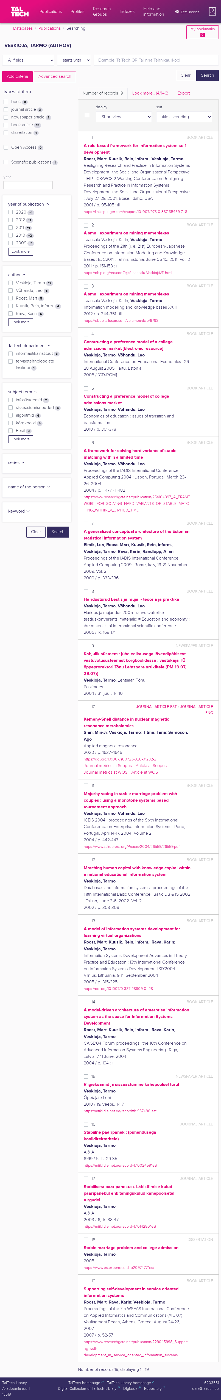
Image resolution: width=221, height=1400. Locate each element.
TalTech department (29, 345)
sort (159, 107)
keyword (19, 511)
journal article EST (156, 706)
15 (93, 1076)
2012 (24, 220)
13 (93, 921)
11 (92, 785)
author (17, 275)
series (16, 462)
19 (93, 1281)
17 (93, 1179)
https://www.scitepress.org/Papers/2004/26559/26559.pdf (132, 846)
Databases (23, 28)
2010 (25, 235)
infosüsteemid (32, 400)
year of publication (28, 204)
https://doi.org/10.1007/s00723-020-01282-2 (120, 759)
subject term (23, 392)
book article (26, 125)
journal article (27, 109)
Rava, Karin (30, 314)
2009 (25, 243)
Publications (49, 28)
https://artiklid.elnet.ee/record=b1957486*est (120, 1111)
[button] (212, 11)
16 (93, 1124)
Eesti (24, 431)
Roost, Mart (30, 298)
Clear (186, 75)
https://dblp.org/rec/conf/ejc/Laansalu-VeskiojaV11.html (128, 272)
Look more (21, 251)
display (101, 107)
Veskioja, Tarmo (34, 283)
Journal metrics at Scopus (108, 765)
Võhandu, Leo (32, 291)
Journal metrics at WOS (105, 772)
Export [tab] (184, 93)
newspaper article (31, 117)
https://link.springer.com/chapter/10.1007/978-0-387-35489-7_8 (135, 211)
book (19, 102)
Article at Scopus (151, 765)
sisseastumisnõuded (38, 408)
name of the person (29, 487)
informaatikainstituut (38, 353)
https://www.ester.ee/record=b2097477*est (119, 1267)
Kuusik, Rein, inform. (38, 306)
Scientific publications (34, 162)
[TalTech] (20, 11)
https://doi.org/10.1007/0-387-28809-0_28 (118, 988)
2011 (24, 228)
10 (93, 707)
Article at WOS (144, 772)
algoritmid (28, 415)
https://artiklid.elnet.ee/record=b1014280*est (120, 1226)
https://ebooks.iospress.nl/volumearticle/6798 (121, 320)
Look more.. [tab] (150, 93)
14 (93, 1002)
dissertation (25, 132)
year (7, 177)
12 (93, 860)
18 (93, 1240)
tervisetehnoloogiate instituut (35, 365)
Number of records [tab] (103, 93)
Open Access (27, 147)
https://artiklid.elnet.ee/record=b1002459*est (120, 1165)
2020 (25, 212)
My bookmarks (203, 32)
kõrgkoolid (29, 423)
